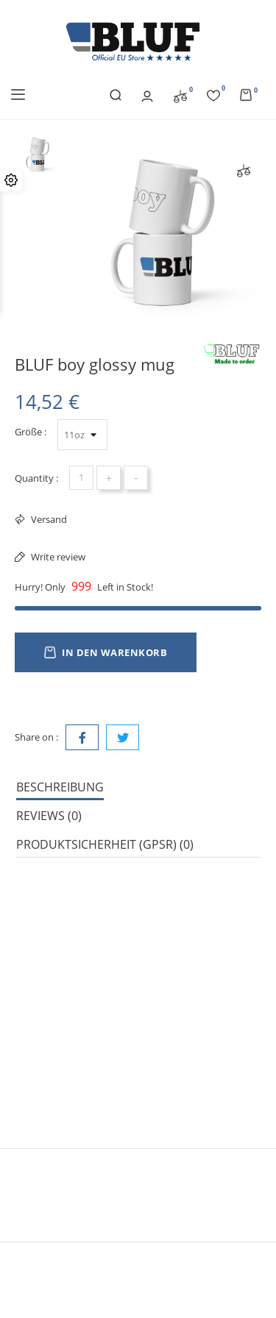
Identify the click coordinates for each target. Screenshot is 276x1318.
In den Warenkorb (105, 652)
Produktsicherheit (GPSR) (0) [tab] (105, 844)
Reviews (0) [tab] (49, 816)
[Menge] (81, 478)
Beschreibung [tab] (60, 787)
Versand (48, 519)
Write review (57, 556)
